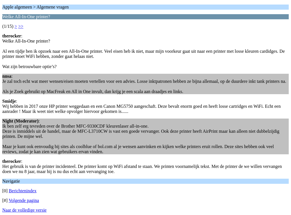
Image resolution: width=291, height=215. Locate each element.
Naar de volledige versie (24, 210)
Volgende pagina (24, 200)
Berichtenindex (23, 190)
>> (20, 26)
